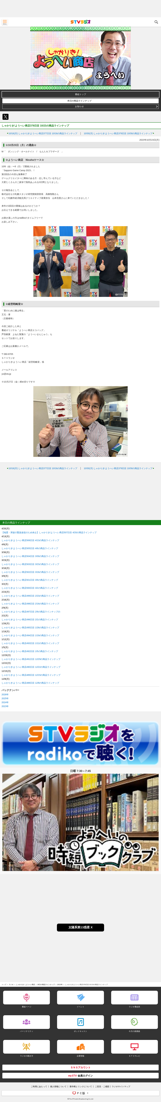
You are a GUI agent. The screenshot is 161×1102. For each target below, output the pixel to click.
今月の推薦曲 (134, 1031)
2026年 (5, 694)
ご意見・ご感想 (102, 1086)
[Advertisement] (80, 9)
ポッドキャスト (80, 1031)
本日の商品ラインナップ (79, 100)
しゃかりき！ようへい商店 (25, 984)
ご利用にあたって (39, 1086)
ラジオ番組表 (134, 1007)
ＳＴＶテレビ (134, 1056)
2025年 (5, 698)
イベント (80, 1007)
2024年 (5, 702)
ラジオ (11, 984)
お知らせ (79, 106)
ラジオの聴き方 (26, 1056)
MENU (4, 22)
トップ (4, 984)
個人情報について (58, 1086)
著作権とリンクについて (80, 1086)
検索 (156, 22)
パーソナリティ (26, 1031)
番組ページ (26, 1007)
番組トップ (80, 94)
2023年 (5, 706)
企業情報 (80, 1056)
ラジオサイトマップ (121, 1086)
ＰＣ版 (81, 1093)
